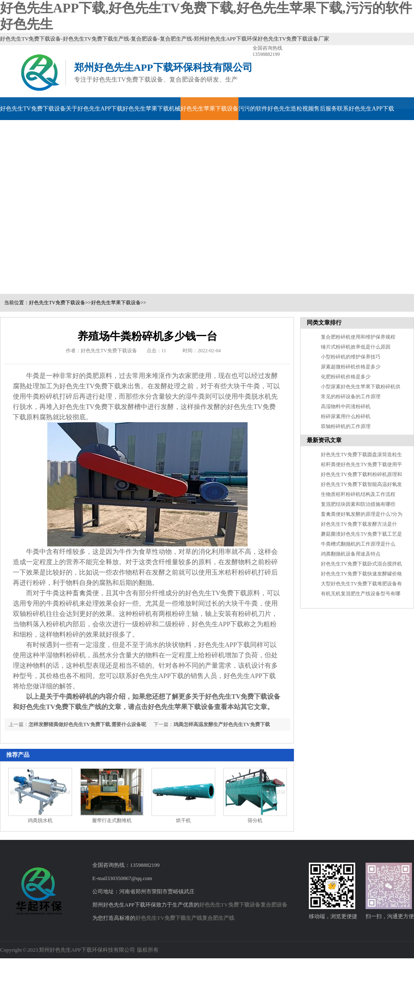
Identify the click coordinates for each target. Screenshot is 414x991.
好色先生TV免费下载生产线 (168, 918)
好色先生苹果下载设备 (209, 109)
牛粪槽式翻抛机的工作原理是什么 (358, 544)
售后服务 (325, 109)
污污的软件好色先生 (264, 109)
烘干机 (183, 820)
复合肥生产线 (218, 918)
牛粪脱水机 (254, 396)
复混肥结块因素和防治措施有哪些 (358, 504)
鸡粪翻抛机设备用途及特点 (350, 554)
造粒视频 (302, 109)
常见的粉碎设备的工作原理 (350, 396)
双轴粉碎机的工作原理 (346, 426)
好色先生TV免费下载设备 (33, 109)
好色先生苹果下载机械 (152, 109)
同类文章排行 (324, 323)
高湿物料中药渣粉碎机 (346, 406)
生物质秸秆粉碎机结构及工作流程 (358, 494)
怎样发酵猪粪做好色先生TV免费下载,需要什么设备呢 (87, 724)
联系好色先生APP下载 (365, 109)
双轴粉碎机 (29, 613)
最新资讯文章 (324, 440)
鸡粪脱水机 (40, 820)
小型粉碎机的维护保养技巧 (350, 357)
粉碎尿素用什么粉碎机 (346, 416)
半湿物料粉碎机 (62, 655)
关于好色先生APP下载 (94, 109)
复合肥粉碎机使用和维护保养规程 (358, 337)
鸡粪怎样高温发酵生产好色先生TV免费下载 (221, 724)
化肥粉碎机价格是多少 (346, 377)
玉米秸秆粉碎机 (235, 572)
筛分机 (255, 820)
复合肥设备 (273, 905)
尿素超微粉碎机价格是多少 (350, 367)
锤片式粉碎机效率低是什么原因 (355, 347)
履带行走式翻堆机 (112, 820)
